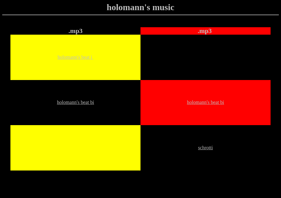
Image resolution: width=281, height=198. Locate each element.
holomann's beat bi (75, 102)
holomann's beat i (76, 57)
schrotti (205, 147)
